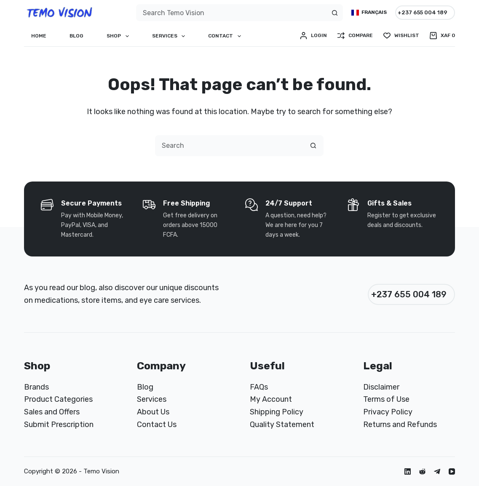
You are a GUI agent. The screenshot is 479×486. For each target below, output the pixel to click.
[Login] (313, 36)
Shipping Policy (276, 412)
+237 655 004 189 (422, 12)
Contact (226, 36)
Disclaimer (381, 387)
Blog (76, 36)
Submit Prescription (59, 424)
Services (170, 36)
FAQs (259, 387)
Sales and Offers (52, 412)
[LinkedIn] (407, 471)
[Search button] (334, 13)
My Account (271, 399)
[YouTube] (452, 471)
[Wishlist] (401, 36)
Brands (36, 387)
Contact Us (157, 424)
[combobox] (231, 12)
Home (38, 36)
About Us (153, 412)
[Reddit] (422, 471)
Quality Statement (282, 424)
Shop (119, 36)
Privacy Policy (387, 412)
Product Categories (58, 399)
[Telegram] (437, 471)
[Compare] (355, 36)
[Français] (369, 12)
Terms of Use (386, 399)
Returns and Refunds (400, 424)
